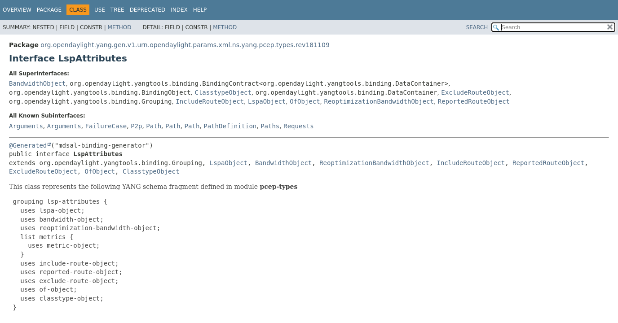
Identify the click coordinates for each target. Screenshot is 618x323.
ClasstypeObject (222, 92)
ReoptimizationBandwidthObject (379, 101)
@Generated (28, 145)
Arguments (26, 126)
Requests (298, 126)
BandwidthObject (37, 83)
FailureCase (106, 126)
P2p (136, 126)
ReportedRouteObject (474, 101)
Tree (117, 10)
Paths (269, 126)
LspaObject (267, 101)
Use (99, 10)
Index (179, 10)
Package (49, 10)
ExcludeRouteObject (475, 92)
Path (153, 126)
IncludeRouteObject (210, 101)
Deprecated (148, 10)
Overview (17, 10)
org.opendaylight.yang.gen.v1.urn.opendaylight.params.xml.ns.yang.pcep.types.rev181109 (184, 44)
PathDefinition (229, 126)
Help (200, 10)
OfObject (305, 101)
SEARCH (477, 27)
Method (120, 27)
